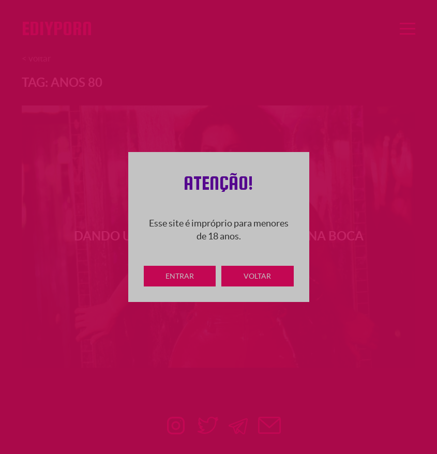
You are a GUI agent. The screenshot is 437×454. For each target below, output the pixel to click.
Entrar (179, 276)
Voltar (257, 276)
